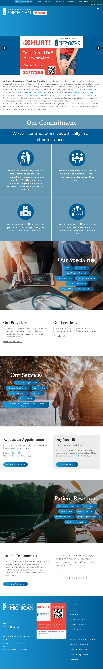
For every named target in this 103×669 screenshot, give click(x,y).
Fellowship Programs (79, 644)
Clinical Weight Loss (19, 393)
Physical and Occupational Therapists (29, 92)
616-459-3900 (76, 456)
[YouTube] (11, 627)
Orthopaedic (92, 81)
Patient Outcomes (64, 517)
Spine (68, 268)
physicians (19, 84)
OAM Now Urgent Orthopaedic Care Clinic (58, 95)
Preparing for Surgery (87, 517)
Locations (74, 609)
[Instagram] (14, 627)
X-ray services (74, 92)
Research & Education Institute (83, 639)
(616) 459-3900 (16, 453)
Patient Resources (78, 619)
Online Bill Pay (67, 464)
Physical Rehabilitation (18, 388)
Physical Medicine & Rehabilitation (77, 289)
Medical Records (85, 511)
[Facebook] (4, 627)
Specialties (74, 604)
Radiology (38, 393)
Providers (74, 614)
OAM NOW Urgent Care (26, 383)
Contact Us (75, 660)
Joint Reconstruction (86, 278)
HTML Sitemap (9, 649)
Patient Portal (66, 511)
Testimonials (75, 630)
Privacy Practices (19, 636)
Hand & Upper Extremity (76, 273)
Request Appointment (15, 464)
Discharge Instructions (77, 522)
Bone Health (39, 388)
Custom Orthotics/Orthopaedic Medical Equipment (26, 405)
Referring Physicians (79, 649)
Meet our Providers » (12, 342)
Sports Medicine (64, 278)
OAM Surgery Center (79, 655)
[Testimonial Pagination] (69, 578)
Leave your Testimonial (15, 584)
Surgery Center (26, 398)
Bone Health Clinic (31, 95)
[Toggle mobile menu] (98, 9)
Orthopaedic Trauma (77, 284)
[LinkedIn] (18, 627)
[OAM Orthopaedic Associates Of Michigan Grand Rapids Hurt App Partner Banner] (51, 46)
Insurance (90, 506)
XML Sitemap (21, 649)
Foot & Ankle (82, 268)
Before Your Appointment (69, 506)
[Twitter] (7, 627)
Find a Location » (60, 336)
